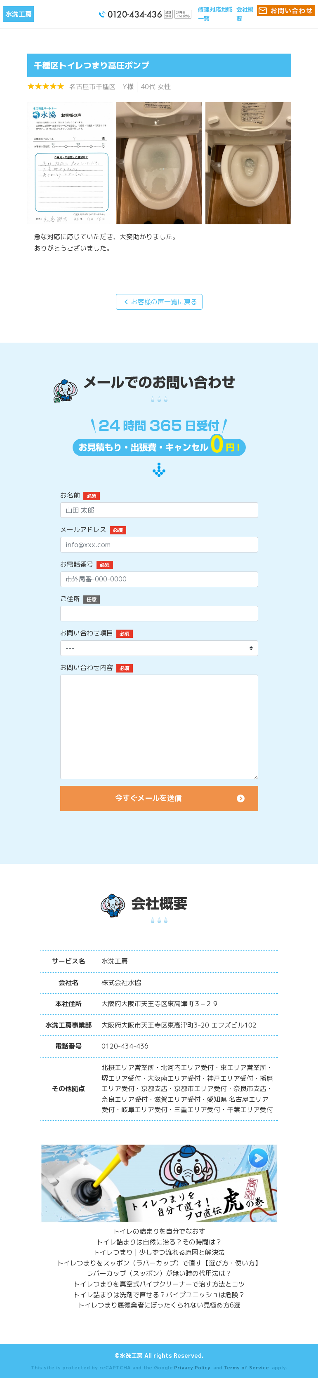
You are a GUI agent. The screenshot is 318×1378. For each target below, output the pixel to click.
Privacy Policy (192, 1367)
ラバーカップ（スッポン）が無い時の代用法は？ (159, 1273)
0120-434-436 (124, 1046)
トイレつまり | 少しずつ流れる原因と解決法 (159, 1252)
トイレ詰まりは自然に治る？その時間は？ (159, 1241)
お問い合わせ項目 (86, 632)
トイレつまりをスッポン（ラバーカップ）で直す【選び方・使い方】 (159, 1262)
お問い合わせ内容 (86, 667)
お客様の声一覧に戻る (159, 302)
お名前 (70, 495)
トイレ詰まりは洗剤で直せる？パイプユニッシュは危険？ (159, 1294)
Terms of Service (246, 1367)
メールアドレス (83, 529)
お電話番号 (76, 564)
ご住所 (70, 598)
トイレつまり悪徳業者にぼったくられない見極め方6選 (159, 1305)
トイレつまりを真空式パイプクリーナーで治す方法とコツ (159, 1284)
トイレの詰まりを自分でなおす (159, 1231)
